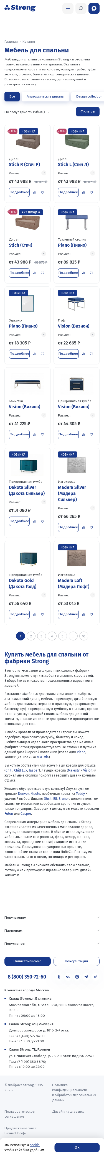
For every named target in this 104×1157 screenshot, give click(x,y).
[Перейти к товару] (27, 163)
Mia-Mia (42, 757)
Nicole (35, 794)
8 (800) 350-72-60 (27, 977)
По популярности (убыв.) (24, 112)
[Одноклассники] (59, 977)
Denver (23, 794)
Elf (55, 799)
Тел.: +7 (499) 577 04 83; (27, 1036)
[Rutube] (95, 977)
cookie (35, 1145)
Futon (8, 814)
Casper (26, 814)
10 (83, 636)
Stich (48, 799)
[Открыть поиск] (67, 8)
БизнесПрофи (15, 1133)
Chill (9, 770)
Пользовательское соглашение (19, 1113)
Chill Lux (20, 770)
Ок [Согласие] (77, 1147)
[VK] (68, 977)
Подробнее (19, 192)
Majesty (74, 770)
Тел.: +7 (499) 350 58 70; (27, 1061)
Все (12, 96)
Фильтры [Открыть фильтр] (87, 111)
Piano (81, 752)
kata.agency (75, 1111)
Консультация (76, 961)
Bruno (63, 799)
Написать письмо (28, 961)
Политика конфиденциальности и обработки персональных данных (74, 1092)
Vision (87, 770)
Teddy (80, 794)
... (73, 636)
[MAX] (77, 977)
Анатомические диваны (45, 96)
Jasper (34, 770)
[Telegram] (86, 977)
